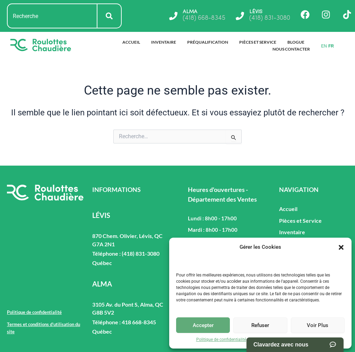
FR (331, 46)
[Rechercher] (109, 15)
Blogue (295, 42)
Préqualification (207, 42)
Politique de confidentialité (221, 339)
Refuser (260, 325)
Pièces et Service (257, 42)
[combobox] (52, 15)
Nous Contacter (291, 49)
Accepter (203, 325)
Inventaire (163, 42)
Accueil (131, 42)
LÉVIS (256, 12)
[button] (341, 247)
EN (324, 46)
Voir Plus (317, 325)
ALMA (189, 12)
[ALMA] (172, 15)
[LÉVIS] (239, 15)
